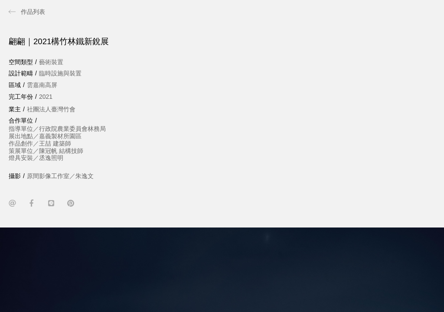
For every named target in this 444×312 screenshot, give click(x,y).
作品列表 (33, 12)
